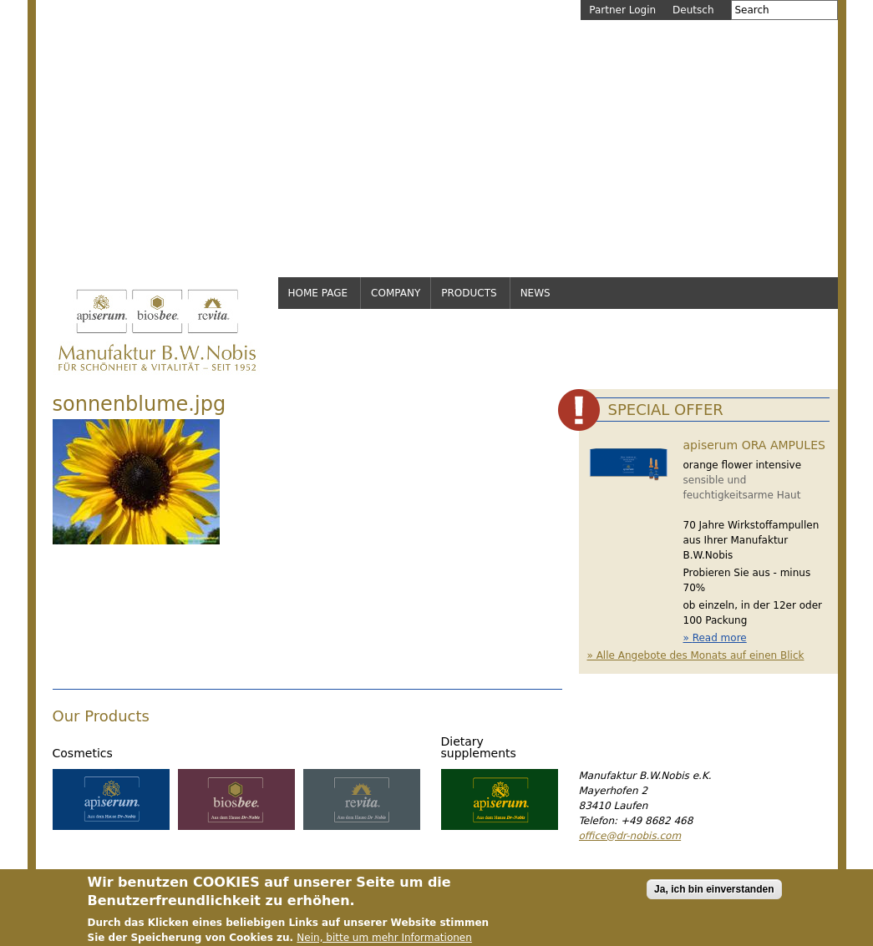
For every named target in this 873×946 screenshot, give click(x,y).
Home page (318, 293)
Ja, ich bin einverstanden (714, 893)
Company (395, 293)
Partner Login (622, 10)
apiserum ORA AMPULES (754, 445)
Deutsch (693, 10)
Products (468, 293)
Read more (720, 638)
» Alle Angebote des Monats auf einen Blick (695, 655)
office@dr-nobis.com (630, 836)
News (535, 293)
